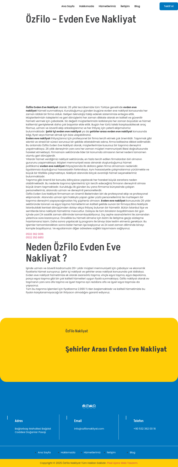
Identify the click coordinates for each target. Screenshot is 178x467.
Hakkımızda (86, 6)
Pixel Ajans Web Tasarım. (122, 463)
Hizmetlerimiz (107, 6)
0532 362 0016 (34, 234)
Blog (137, 6)
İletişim (125, 6)
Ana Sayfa (67, 6)
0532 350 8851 (35, 237)
